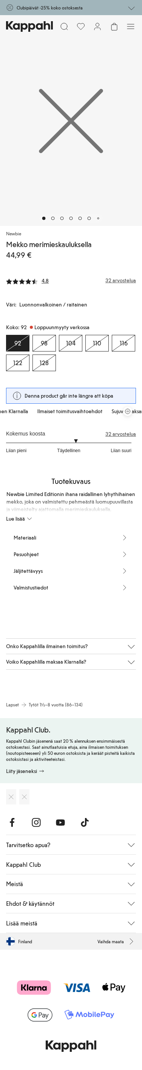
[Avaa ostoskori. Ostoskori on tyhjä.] (114, 26)
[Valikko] (130, 26)
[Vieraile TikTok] (85, 822)
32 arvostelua (120, 434)
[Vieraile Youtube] (60, 822)
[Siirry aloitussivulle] (29, 26)
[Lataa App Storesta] (11, 796)
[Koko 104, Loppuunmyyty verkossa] (70, 343)
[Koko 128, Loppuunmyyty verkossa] (44, 363)
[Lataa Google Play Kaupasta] (24, 796)
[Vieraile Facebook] (12, 822)
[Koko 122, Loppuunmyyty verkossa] (17, 363)
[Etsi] (64, 26)
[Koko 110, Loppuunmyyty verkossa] (97, 343)
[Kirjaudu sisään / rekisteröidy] (97, 26)
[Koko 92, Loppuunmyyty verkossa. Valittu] (17, 343)
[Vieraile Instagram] (36, 822)
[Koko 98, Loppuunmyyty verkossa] (44, 343)
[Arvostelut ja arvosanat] (71, 280)
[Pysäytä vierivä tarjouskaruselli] (127, 411)
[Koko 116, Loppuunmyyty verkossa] (123, 343)
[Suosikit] (81, 26)
